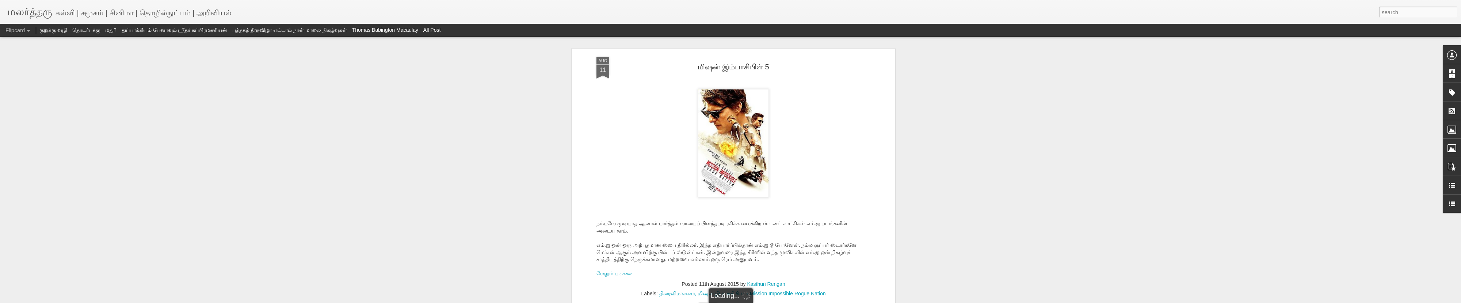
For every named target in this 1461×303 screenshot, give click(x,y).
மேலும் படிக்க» (614, 273)
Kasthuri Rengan (766, 284)
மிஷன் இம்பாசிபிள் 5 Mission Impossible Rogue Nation (761, 293)
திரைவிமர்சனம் (677, 293)
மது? (111, 30)
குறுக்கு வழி (53, 30)
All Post (431, 30)
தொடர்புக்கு (86, 30)
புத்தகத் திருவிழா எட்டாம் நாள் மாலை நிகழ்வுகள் (289, 30)
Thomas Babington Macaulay (385, 30)
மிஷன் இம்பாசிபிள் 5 (733, 67)
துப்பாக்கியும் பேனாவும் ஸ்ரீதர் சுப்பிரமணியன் (175, 30)
